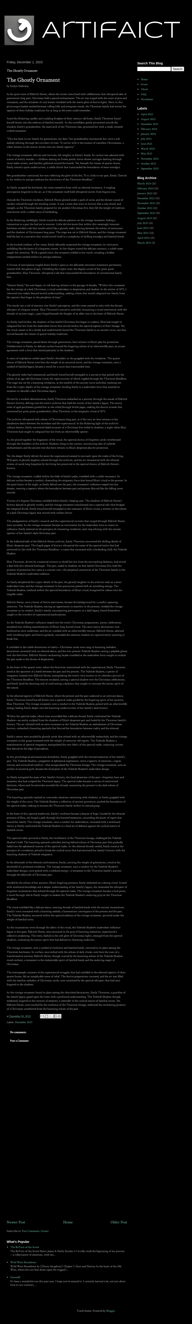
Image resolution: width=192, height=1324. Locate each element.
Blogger (110, 1311)
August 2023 (148, 119)
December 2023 (23, 1022)
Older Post (119, 1222)
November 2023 (150, 159)
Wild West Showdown (23, 1262)
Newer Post (16, 1222)
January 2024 (148, 134)
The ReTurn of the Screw (24, 1247)
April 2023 (147, 114)
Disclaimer (147, 99)
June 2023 (146, 144)
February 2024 (149, 129)
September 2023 (150, 169)
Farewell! (15, 1277)
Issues (144, 84)
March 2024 (148, 149)
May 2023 (146, 154)
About (144, 89)
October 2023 (148, 164)
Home (68, 1222)
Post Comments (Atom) (35, 1231)
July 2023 (146, 139)
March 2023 (144, 243)
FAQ (143, 94)
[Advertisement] (67, 1182)
